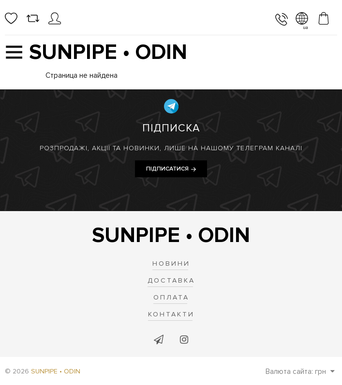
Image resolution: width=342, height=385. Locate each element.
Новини (171, 263)
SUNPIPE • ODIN (55, 371)
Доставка (171, 280)
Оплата (171, 297)
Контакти (171, 314)
